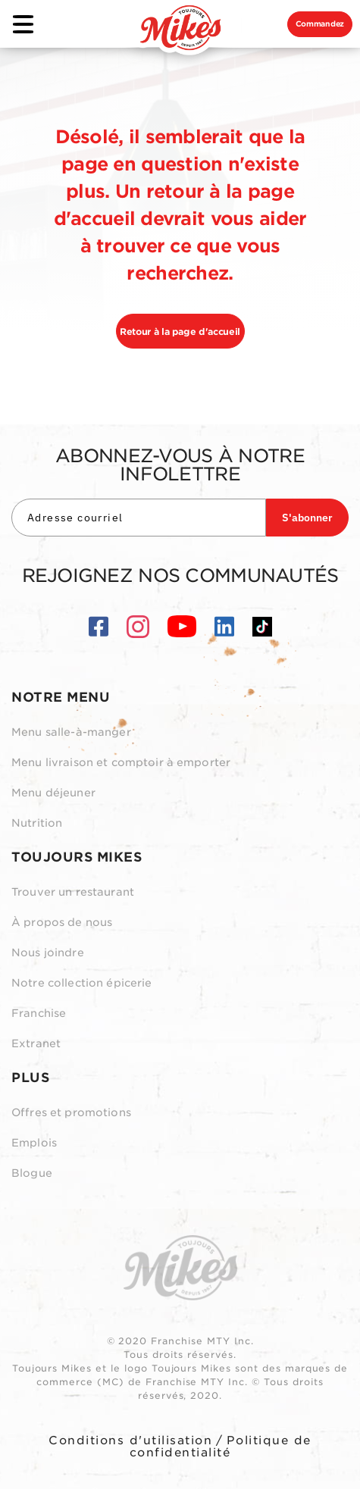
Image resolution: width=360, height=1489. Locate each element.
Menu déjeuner (53, 792)
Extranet (36, 1043)
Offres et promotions (71, 1112)
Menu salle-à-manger (71, 732)
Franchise (38, 1013)
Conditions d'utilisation (130, 1440)
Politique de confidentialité (220, 1446)
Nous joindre (47, 952)
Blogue (31, 1173)
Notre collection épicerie (81, 983)
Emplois (34, 1142)
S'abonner (307, 517)
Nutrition (36, 823)
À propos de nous (61, 922)
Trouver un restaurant (72, 892)
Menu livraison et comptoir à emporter (120, 762)
